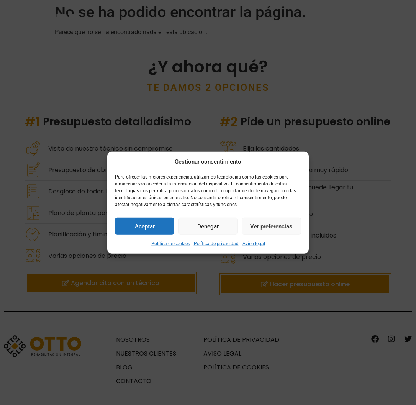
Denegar (208, 226)
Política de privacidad (216, 243)
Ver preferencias (271, 226)
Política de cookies (170, 243)
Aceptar (145, 226)
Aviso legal (253, 243)
